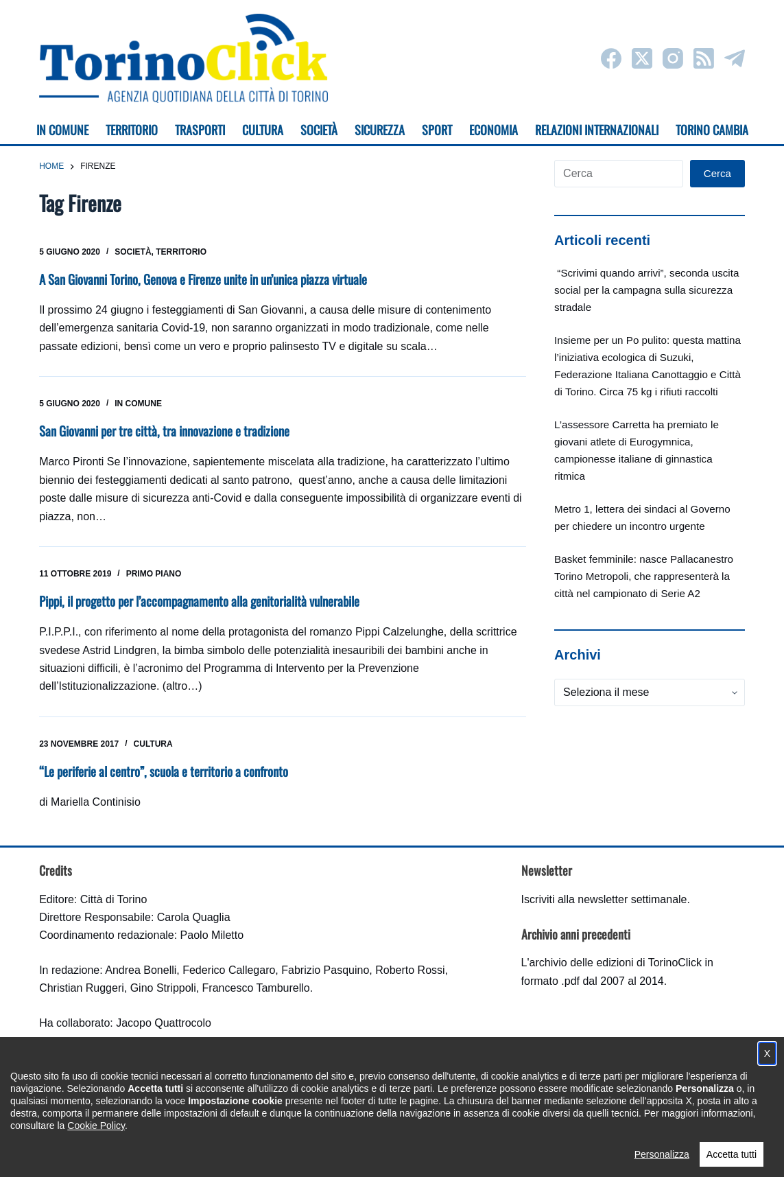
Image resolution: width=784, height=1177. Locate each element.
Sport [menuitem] (437, 130)
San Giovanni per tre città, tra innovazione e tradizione (175, 430)
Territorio (181, 252)
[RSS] (703, 58)
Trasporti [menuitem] (200, 130)
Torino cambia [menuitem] (712, 130)
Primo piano (154, 573)
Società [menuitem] (318, 130)
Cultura (153, 743)
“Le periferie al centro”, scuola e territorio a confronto (174, 769)
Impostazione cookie (474, 1153)
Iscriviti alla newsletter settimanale (604, 898)
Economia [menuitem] (493, 130)
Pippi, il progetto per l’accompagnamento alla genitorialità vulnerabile (214, 600)
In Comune (138, 403)
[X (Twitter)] (642, 58)
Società (133, 252)
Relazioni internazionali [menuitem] (596, 130)
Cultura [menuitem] (262, 130)
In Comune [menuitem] (62, 130)
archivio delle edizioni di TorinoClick (616, 962)
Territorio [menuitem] (132, 130)
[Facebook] (611, 58)
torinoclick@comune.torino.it (108, 1093)
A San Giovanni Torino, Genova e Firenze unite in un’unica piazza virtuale (219, 278)
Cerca (717, 173)
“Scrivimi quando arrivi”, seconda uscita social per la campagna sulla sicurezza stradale (646, 290)
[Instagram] (673, 58)
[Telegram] (734, 58)
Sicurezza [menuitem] (380, 130)
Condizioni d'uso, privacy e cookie (340, 1153)
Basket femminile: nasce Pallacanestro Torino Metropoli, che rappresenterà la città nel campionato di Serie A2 (643, 576)
